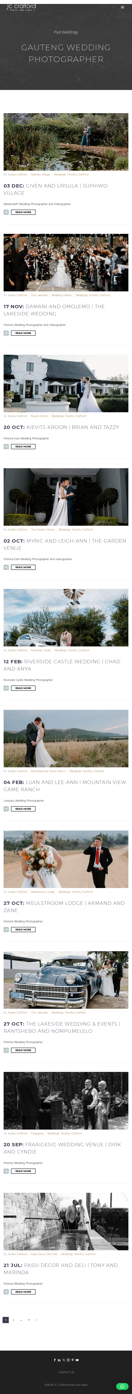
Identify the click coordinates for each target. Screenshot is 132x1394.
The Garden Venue (42, 529)
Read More (23, 212)
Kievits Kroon (39, 416)
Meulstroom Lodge (42, 892)
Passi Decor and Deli (44, 1254)
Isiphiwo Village (40, 174)
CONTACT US (66, 1372)
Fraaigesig (37, 1133)
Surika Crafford (17, 174)
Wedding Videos (62, 295)
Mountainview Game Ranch (48, 771)
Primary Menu (122, 7)
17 (29, 1320)
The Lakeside (39, 295)
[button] (6, 212)
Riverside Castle (41, 650)
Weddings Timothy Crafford (71, 174)
